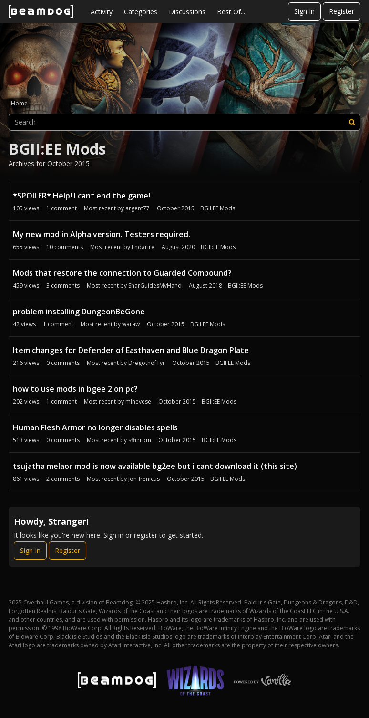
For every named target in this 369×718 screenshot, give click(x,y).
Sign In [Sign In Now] (30, 550)
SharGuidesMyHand (155, 285)
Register (341, 11)
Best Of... (231, 11)
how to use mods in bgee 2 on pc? (75, 389)
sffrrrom (139, 440)
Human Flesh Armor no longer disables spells (95, 427)
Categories (140, 11)
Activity (102, 11)
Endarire (143, 247)
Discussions (187, 11)
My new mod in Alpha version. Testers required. (101, 234)
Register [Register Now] (67, 550)
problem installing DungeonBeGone (79, 311)
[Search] (351, 122)
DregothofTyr (146, 363)
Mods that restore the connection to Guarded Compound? (122, 273)
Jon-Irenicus (144, 479)
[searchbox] (184, 122)
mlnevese (138, 401)
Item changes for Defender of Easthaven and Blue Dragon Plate (131, 350)
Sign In (304, 11)
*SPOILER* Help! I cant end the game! (81, 195)
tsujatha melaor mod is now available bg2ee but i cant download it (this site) (155, 466)
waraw (131, 324)
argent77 (137, 208)
